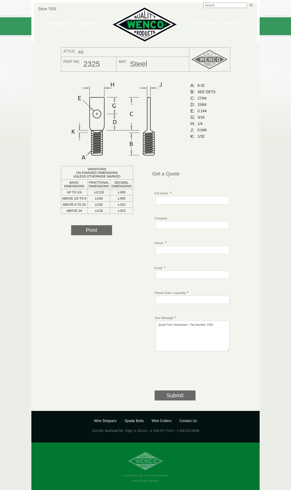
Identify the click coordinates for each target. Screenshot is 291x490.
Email (159, 268)
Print (91, 230)
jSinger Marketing (149, 480)
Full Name (162, 193)
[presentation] (189, 373)
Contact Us (232, 23)
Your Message (164, 318)
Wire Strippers (59, 23)
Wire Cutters (205, 23)
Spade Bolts (88, 23)
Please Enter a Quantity (170, 293)
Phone (159, 243)
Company (161, 218)
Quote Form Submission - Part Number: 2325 (192, 336)
